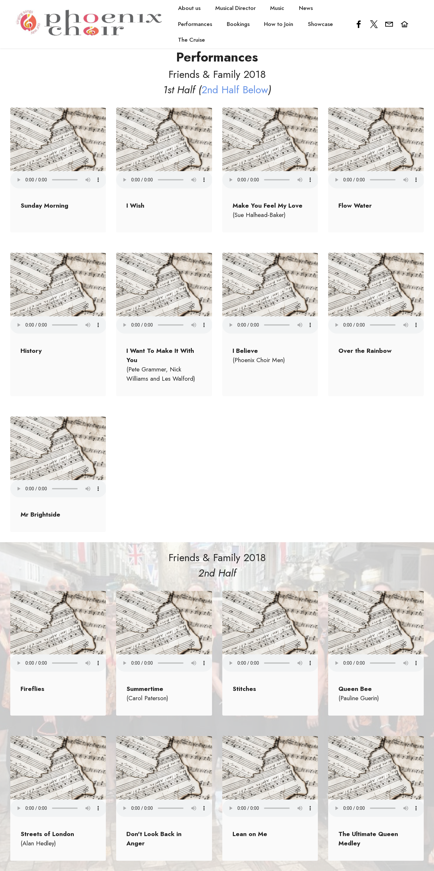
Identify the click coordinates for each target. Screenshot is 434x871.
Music (277, 8)
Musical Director (236, 8)
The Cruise (191, 40)
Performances (195, 24)
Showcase (320, 24)
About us (189, 8)
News (306, 8)
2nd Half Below (234, 89)
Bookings (238, 24)
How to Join (279, 24)
